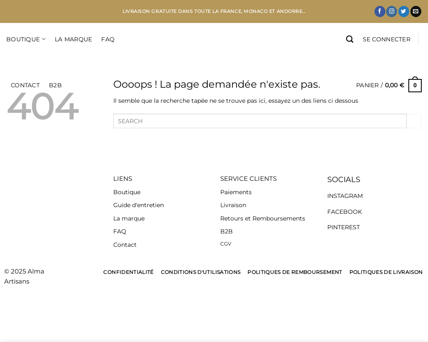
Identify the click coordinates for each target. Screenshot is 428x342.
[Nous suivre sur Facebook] (379, 11)
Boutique (26, 39)
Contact (125, 244)
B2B (55, 85)
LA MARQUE (73, 39)
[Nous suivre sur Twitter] (403, 11)
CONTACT (25, 85)
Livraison (233, 205)
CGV (225, 244)
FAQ (108, 39)
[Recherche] (349, 39)
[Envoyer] (414, 121)
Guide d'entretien (138, 205)
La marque (129, 218)
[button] (386, 39)
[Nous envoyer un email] (415, 11)
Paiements (236, 192)
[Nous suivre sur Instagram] (391, 11)
